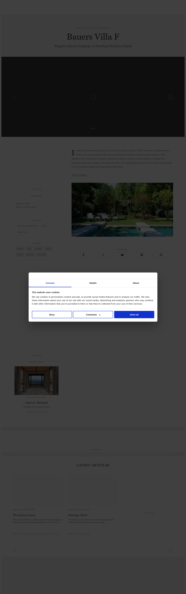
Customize (93, 314)
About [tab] (136, 283)
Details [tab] (93, 283)
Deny (52, 314)
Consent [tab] (50, 283)
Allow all (134, 314)
